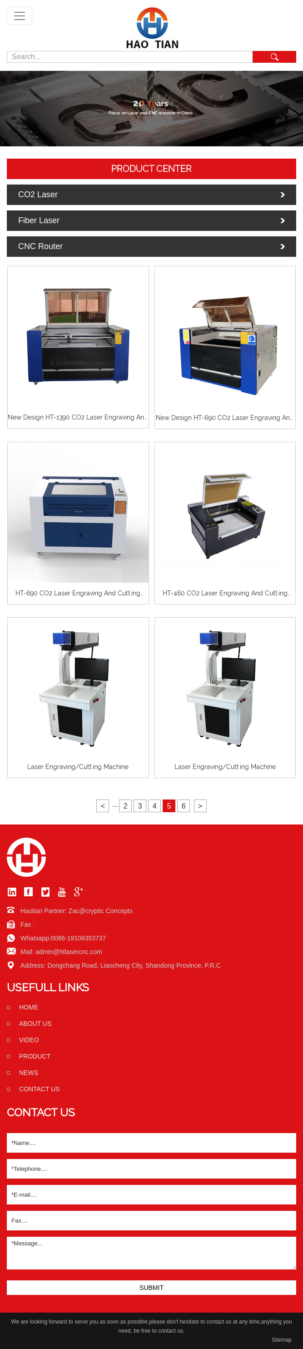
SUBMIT (151, 1287)
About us (35, 1023)
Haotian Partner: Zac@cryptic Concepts (76, 910)
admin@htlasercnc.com (68, 951)
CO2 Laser (38, 194)
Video (29, 1040)
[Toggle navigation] (19, 16)
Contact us (39, 1089)
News (28, 1072)
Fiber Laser (39, 220)
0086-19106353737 (78, 938)
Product (34, 1056)
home (28, 1007)
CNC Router (40, 246)
